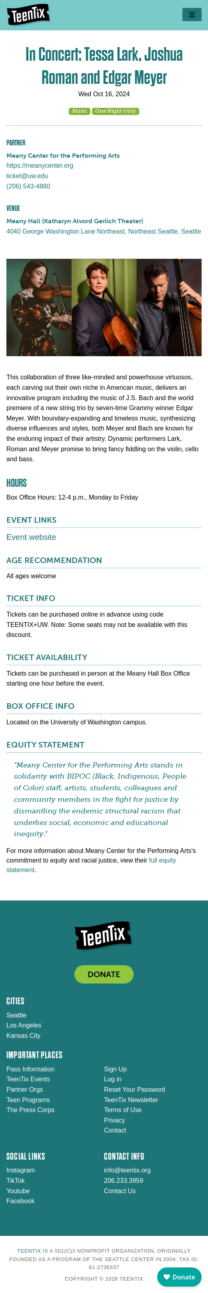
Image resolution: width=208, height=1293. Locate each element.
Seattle (16, 1015)
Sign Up (115, 1069)
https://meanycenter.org (39, 165)
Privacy (114, 1120)
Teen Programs (28, 1100)
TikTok (15, 1180)
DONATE (104, 974)
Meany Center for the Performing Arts (63, 155)
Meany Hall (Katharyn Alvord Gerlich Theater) (74, 221)
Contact (115, 1130)
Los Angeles (23, 1025)
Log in (113, 1079)
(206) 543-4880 (28, 186)
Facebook (20, 1201)
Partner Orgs (24, 1089)
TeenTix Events (28, 1079)
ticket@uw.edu (27, 176)
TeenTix (29, 1251)
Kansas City (23, 1035)
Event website (31, 537)
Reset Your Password (134, 1089)
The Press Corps (30, 1110)
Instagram (20, 1170)
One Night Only (115, 111)
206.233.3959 (123, 1180)
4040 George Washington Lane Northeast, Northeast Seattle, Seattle (103, 231)
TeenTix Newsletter (131, 1100)
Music (79, 111)
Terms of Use (123, 1110)
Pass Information (30, 1069)
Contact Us (120, 1191)
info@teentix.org (127, 1170)
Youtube (18, 1191)
